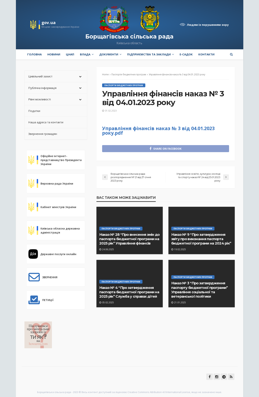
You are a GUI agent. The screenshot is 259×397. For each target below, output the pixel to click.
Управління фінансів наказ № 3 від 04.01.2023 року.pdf (158, 130)
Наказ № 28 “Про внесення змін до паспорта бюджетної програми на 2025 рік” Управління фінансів (129, 239)
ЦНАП (70, 54)
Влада (85, 54)
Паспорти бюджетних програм (123, 85)
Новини (53, 54)
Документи (108, 54)
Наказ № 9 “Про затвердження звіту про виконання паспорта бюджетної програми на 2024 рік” (201, 239)
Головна (34, 54)
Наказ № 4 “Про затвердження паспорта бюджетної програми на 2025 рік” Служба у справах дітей (129, 292)
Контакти (206, 54)
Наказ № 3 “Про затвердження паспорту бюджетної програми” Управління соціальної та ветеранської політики (199, 290)
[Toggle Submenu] (80, 76)
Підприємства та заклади (149, 54)
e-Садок (186, 54)
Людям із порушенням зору (208, 25)
